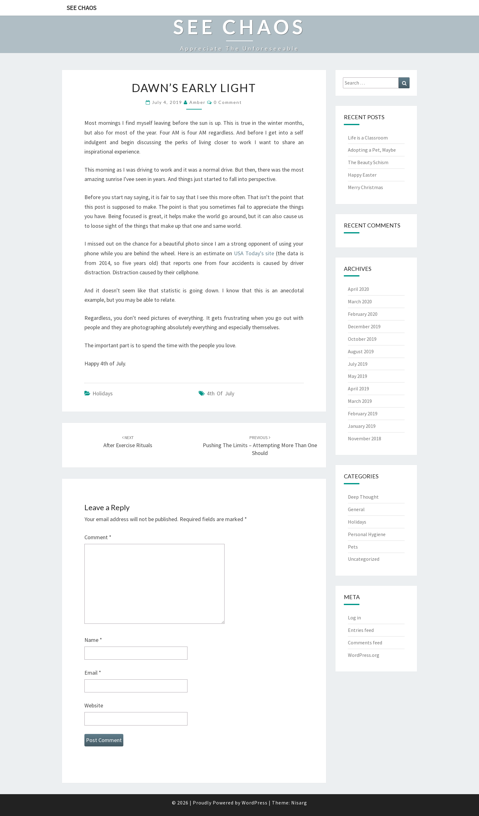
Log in (354, 617)
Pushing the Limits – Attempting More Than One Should (260, 446)
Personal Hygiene (367, 534)
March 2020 (360, 301)
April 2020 (358, 289)
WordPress (255, 802)
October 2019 (362, 339)
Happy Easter (362, 175)
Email (92, 672)
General (356, 509)
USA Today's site (254, 253)
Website (93, 705)
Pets (353, 547)
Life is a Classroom (368, 137)
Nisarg (299, 802)
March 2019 (360, 401)
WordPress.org (363, 655)
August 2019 (361, 351)
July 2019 (358, 364)
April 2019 (358, 388)
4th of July (220, 393)
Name (93, 639)
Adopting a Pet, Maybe (372, 150)
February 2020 (362, 314)
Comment (97, 537)
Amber (197, 102)
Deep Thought (363, 497)
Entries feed (361, 630)
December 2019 (364, 326)
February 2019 (362, 413)
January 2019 (362, 426)
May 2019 (357, 376)
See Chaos (81, 8)
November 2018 (364, 438)
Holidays (102, 393)
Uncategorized (363, 559)
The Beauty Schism (368, 162)
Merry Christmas (365, 187)
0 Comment (228, 102)
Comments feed (365, 642)
